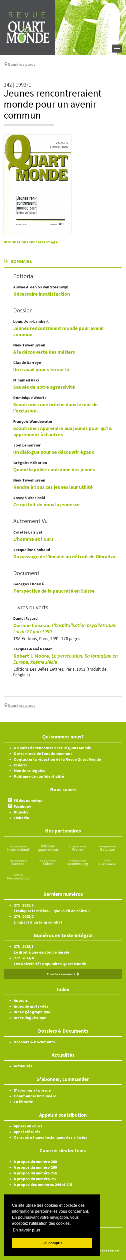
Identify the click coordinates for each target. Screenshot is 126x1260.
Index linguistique (30, 1017)
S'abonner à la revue (32, 1090)
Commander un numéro (35, 1095)
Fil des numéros (28, 800)
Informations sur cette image (31, 241)
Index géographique (32, 1011)
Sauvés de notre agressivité (44, 387)
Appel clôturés (27, 1131)
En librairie (23, 1101)
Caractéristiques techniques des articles (50, 1137)
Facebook (23, 806)
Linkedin (21, 817)
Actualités (23, 1065)
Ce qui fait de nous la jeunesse (46, 504)
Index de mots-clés (31, 1006)
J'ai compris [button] (52, 1243)
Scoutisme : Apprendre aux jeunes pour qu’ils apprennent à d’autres (62, 431)
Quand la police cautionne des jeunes (54, 469)
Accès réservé (107, 1250)
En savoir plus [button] (26, 1230)
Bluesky (21, 811)
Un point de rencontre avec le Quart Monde (52, 747)
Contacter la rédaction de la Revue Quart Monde (57, 759)
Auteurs (21, 1000)
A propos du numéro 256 (35, 1172)
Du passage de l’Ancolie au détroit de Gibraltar (64, 556)
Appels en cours (28, 1125)
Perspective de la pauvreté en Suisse (54, 591)
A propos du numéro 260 (35, 1161)
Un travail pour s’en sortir (41, 369)
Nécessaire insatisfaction (41, 294)
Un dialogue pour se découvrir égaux (53, 452)
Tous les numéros (63, 974)
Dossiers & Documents (34, 1041)
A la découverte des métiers (44, 352)
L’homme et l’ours (33, 539)
